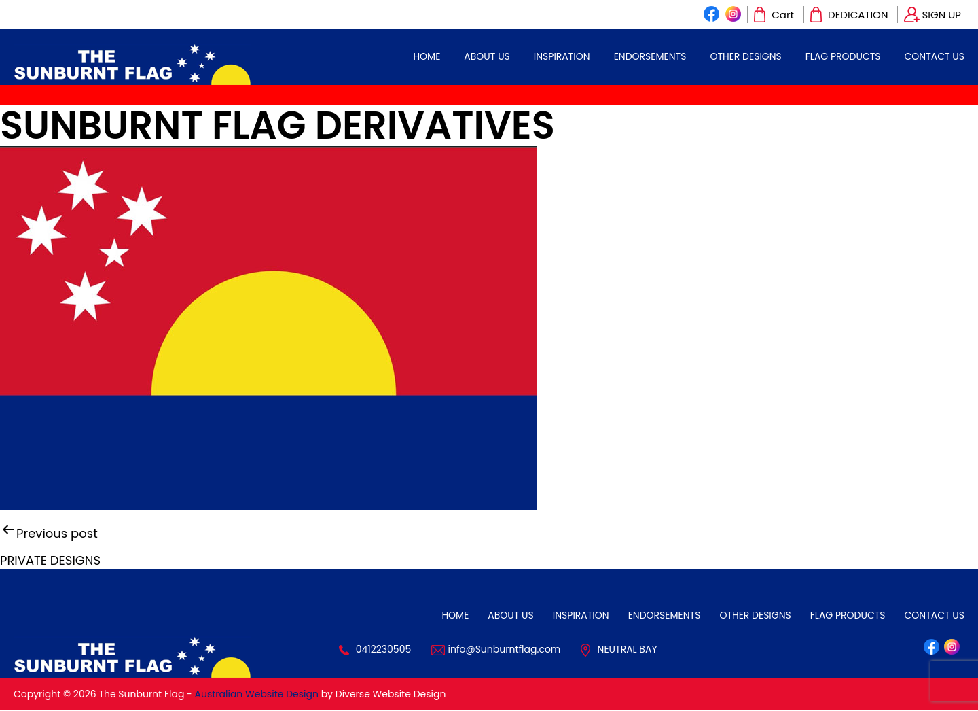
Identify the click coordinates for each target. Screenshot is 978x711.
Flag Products (843, 56)
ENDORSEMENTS (650, 56)
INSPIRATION (562, 56)
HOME (426, 56)
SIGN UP (941, 14)
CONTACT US (934, 56)
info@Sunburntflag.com (504, 649)
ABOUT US (486, 56)
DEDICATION (858, 14)
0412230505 (384, 649)
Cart (783, 14)
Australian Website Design (257, 694)
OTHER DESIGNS (745, 56)
